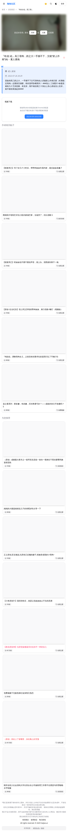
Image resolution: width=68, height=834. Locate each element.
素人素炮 (10, 71)
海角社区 (11, 3)
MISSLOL (36, 828)
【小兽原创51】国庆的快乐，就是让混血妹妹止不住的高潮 (28, 601)
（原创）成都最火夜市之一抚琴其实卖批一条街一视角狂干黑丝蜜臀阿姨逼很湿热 (33, 461)
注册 (43, 32)
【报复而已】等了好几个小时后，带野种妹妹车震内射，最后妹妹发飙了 (32, 168)
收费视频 (60, 410)
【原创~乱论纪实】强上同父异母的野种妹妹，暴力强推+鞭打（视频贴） (32, 309)
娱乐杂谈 (60, 219)
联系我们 (25, 820)
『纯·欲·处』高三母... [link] (25, 9)
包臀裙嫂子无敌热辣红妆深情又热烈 (18, 693)
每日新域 (42, 820)
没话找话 (11, 9)
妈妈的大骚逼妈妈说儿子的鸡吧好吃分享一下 (22, 508)
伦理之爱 (60, 171)
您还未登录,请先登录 (34, 116)
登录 (62, 4)
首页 (3, 9)
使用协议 (34, 820)
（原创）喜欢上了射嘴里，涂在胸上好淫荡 (21, 739)
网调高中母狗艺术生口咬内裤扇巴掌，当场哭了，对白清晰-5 (28, 215)
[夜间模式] (56, 4)
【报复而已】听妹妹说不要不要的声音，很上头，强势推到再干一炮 (31, 262)
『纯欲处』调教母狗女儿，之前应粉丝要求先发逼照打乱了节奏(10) (30, 356)
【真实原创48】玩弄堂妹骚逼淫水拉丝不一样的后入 (25, 647)
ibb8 (42, 828)
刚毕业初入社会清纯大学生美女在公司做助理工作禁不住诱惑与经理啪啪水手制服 (33, 786)
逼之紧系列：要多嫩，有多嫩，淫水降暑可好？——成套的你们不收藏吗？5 (33, 405)
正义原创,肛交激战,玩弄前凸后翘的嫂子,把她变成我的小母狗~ (29, 554)
